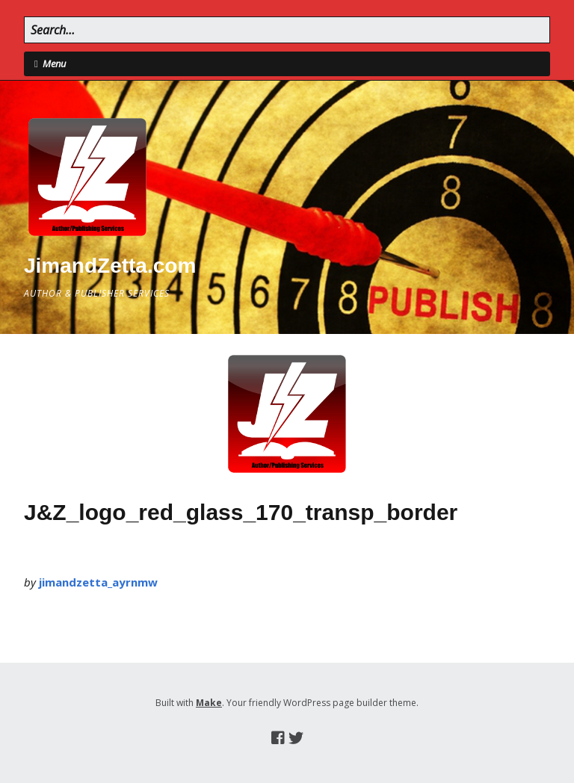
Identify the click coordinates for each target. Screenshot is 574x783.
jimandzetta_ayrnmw (98, 582)
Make (209, 702)
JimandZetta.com (110, 265)
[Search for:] (287, 29)
